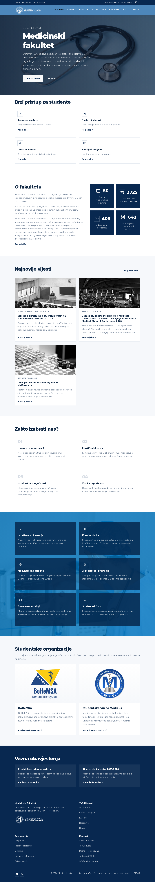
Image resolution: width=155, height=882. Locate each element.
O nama (52, 78)
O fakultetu (84, 808)
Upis (124, 9)
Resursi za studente (111, 2)
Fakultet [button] (84, 9)
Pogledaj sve (132, 270)
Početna (59, 9)
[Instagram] (22, 874)
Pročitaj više (24, 337)
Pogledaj (23, 129)
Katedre (83, 818)
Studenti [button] (114, 9)
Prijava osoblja (126, 2)
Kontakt (134, 9)
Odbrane (19, 851)
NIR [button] (104, 9)
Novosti (71, 9)
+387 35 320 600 (39, 2)
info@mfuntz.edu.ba (23, 2)
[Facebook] (17, 874)
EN (139, 2)
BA (136, 2)
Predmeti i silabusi (23, 846)
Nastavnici (84, 823)
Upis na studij (33, 78)
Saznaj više (22, 244)
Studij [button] (95, 9)
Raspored (19, 841)
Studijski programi (87, 813)
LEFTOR (136, 873)
